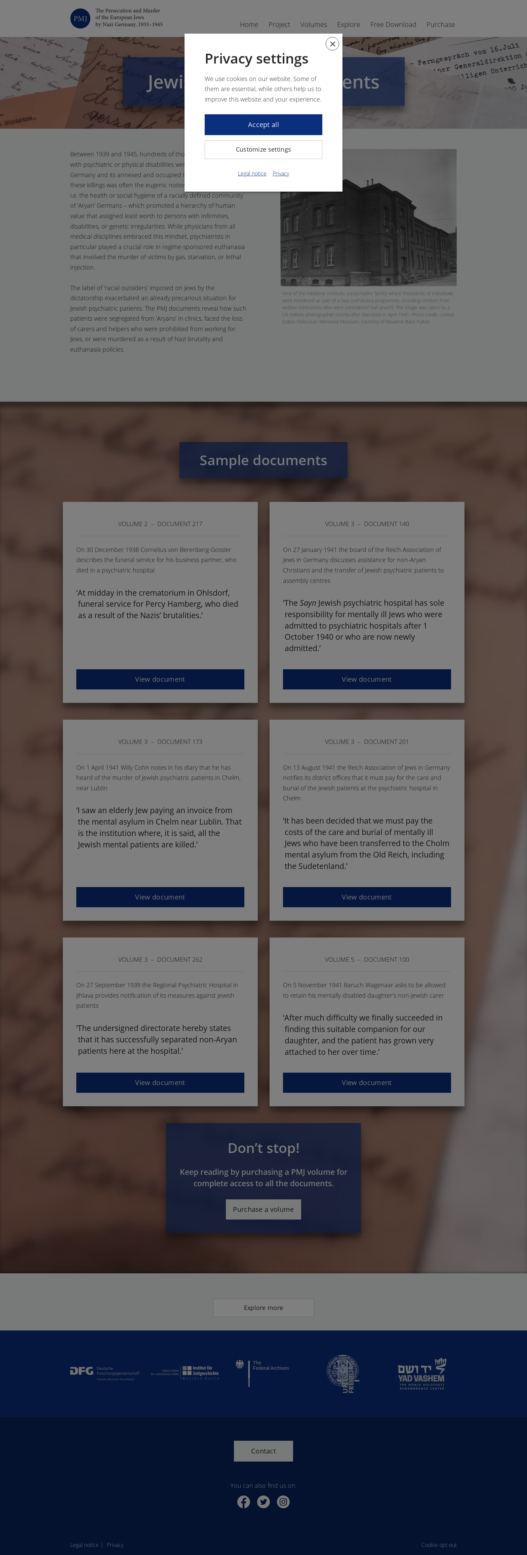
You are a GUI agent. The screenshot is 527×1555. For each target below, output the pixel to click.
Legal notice (252, 173)
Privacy (281, 173)
